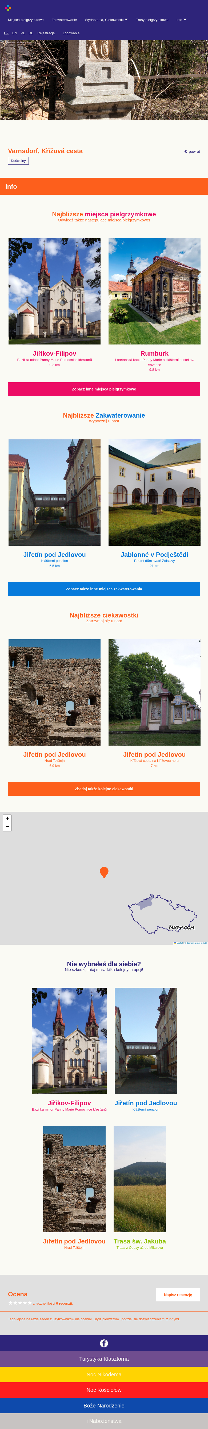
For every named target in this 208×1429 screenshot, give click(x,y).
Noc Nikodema (103, 1374)
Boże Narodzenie (103, 1406)
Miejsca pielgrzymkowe (26, 20)
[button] (104, 873)
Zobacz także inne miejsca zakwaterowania (104, 589)
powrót (192, 151)
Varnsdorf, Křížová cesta (45, 151)
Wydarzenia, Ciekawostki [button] (106, 20)
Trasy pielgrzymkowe (152, 20)
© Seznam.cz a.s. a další (196, 943)
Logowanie (71, 33)
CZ (6, 33)
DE (31, 33)
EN (14, 33)
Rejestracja (46, 33)
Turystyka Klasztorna (104, 1359)
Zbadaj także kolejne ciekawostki (104, 789)
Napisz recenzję (178, 1295)
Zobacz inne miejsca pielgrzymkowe (104, 389)
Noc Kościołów (103, 1390)
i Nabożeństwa (103, 1421)
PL (23, 33)
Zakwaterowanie (64, 20)
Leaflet (178, 943)
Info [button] (182, 20)
